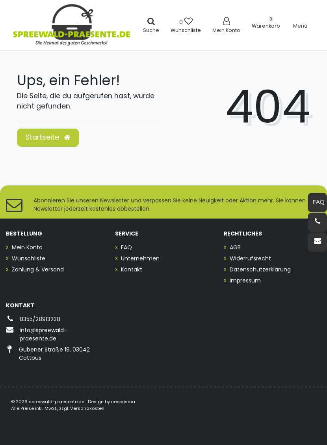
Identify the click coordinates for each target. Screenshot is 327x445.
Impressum (245, 280)
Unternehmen (140, 258)
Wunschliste (28, 258)
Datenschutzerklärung (260, 269)
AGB (235, 247)
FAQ (126, 247)
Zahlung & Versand (38, 269)
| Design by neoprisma (110, 401)
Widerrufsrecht (250, 258)
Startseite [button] (48, 137)
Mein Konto (27, 247)
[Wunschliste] (185, 24)
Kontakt (131, 269)
